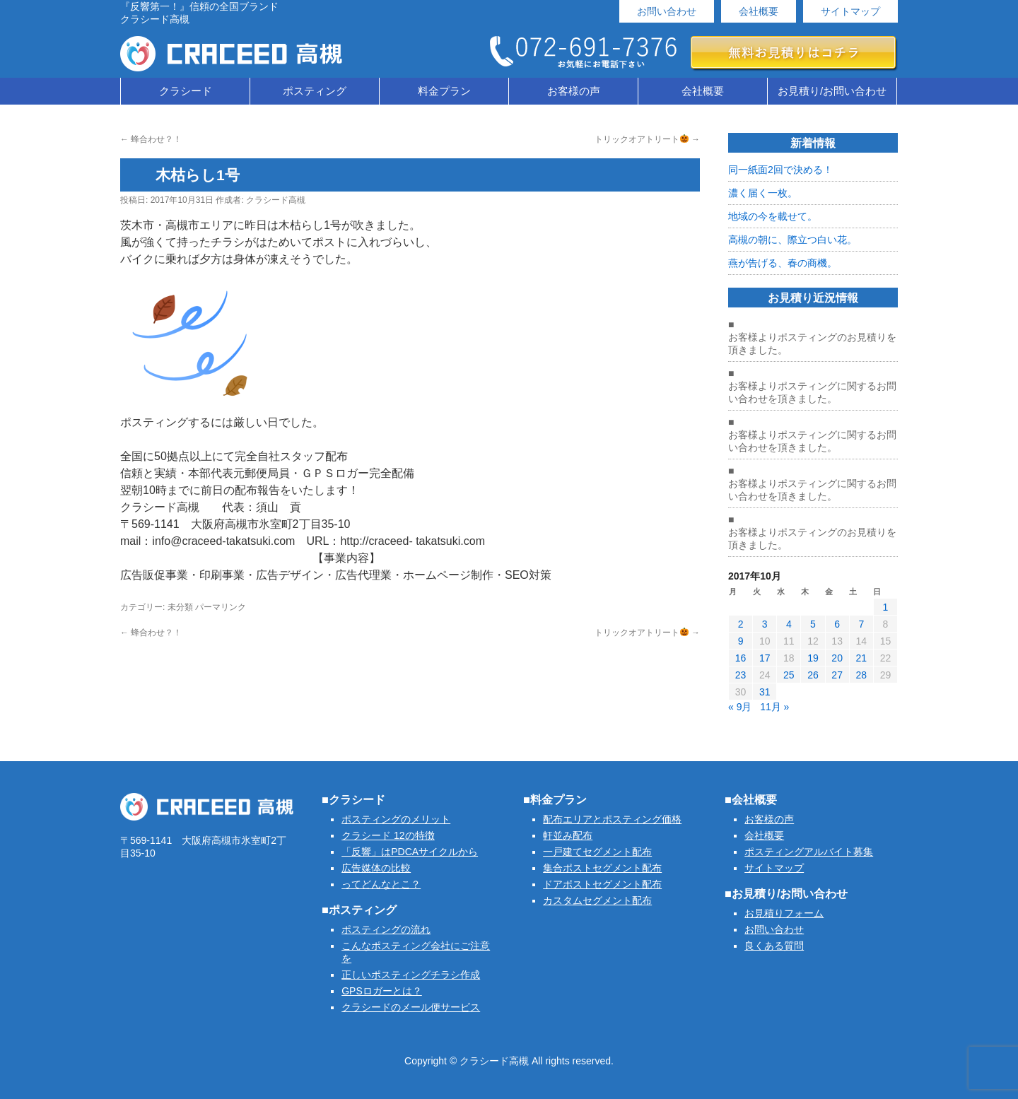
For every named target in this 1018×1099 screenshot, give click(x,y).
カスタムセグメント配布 (597, 900)
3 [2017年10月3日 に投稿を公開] (765, 624)
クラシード (185, 91)
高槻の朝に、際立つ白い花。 (792, 239)
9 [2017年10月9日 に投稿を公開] (741, 641)
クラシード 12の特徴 (387, 835)
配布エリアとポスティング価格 (612, 819)
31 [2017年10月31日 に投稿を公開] (765, 692)
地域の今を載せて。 (772, 216)
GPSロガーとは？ (381, 991)
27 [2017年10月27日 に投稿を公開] (837, 675)
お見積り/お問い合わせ (832, 91)
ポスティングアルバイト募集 (808, 851)
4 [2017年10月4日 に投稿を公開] (789, 624)
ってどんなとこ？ (381, 884)
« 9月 (739, 706)
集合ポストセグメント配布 (602, 868)
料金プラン (444, 91)
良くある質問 (774, 945)
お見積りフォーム (784, 913)
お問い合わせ (666, 11)
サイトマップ (850, 11)
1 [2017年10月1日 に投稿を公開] (886, 607)
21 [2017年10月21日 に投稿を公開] (861, 658)
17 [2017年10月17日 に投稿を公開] (765, 658)
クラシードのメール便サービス (410, 1007)
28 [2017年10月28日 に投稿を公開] (861, 675)
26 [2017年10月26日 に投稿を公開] (813, 675)
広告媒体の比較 (376, 868)
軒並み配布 (567, 835)
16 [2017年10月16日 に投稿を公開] (741, 658)
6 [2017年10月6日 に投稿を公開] (837, 624)
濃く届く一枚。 (762, 193)
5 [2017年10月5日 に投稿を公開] (813, 624)
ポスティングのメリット (395, 819)
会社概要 (758, 11)
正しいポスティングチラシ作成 (410, 974)
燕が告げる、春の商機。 (782, 263)
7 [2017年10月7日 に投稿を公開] (861, 624)
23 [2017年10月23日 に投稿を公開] (741, 675)
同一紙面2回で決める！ (780, 169)
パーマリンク (220, 607)
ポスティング (314, 91)
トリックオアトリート (647, 139)
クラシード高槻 (275, 200)
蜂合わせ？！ (151, 139)
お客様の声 (573, 91)
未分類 (180, 607)
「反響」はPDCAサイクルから (409, 851)
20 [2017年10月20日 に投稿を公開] (837, 658)
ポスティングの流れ (386, 929)
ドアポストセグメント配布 (602, 884)
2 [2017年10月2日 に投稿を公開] (741, 624)
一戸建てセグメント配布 (597, 851)
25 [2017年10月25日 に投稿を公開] (789, 675)
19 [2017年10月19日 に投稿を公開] (813, 658)
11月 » (774, 706)
